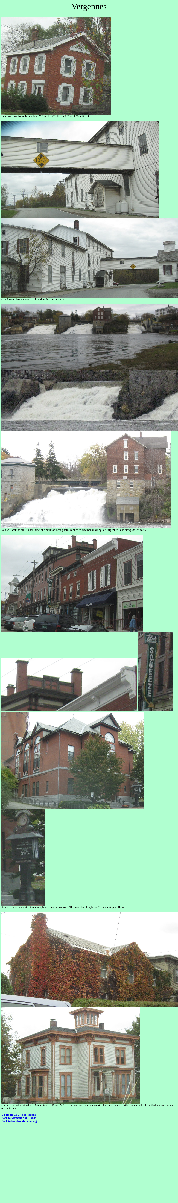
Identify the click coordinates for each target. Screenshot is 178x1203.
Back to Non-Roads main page (19, 1121)
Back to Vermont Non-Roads (18, 1117)
